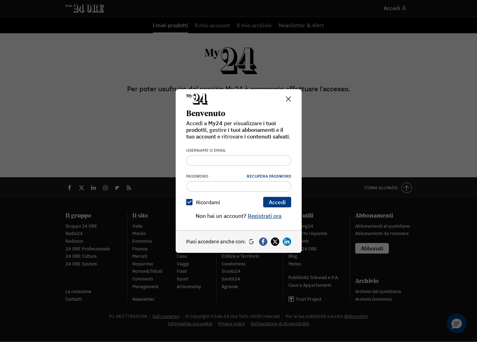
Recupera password (269, 176)
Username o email (206, 150)
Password (197, 176)
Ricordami (204, 202)
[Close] (288, 99)
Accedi (277, 202)
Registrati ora (264, 215)
